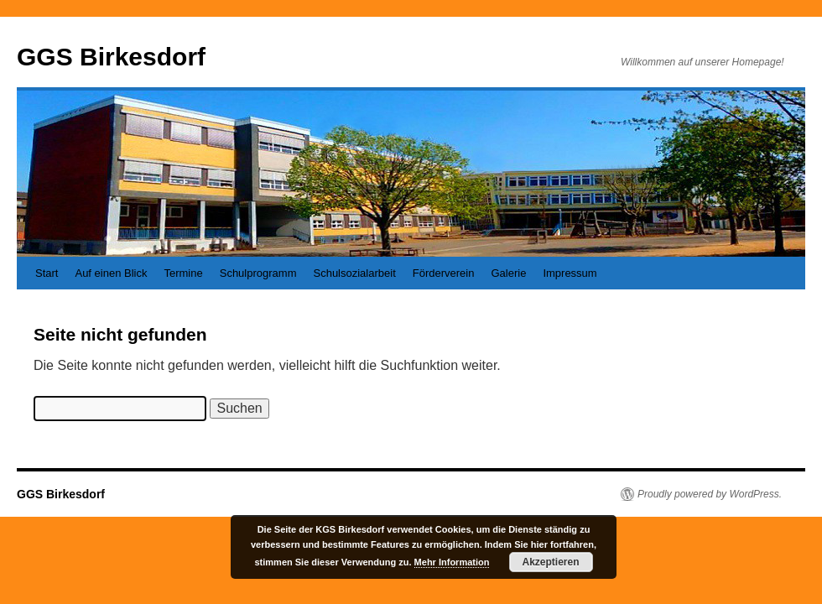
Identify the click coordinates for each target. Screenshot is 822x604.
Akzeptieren (551, 562)
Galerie (508, 273)
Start (46, 273)
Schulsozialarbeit (354, 273)
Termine (183, 273)
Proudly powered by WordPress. (709, 494)
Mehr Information (452, 562)
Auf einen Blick (111, 273)
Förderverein (444, 273)
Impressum (569, 273)
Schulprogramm (258, 273)
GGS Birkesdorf (111, 56)
